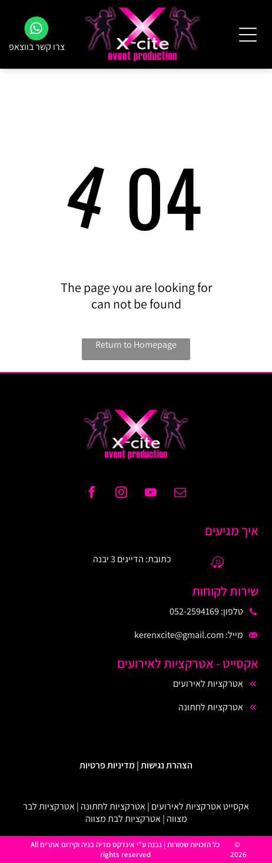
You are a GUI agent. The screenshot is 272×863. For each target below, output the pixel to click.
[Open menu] (248, 34)
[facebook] (92, 493)
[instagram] (121, 493)
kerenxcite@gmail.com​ (179, 635)
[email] (180, 493)
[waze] (217, 563)
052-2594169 (194, 611)
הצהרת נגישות (167, 765)
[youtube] (151, 493)
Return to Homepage (136, 344)
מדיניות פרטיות (107, 765)
